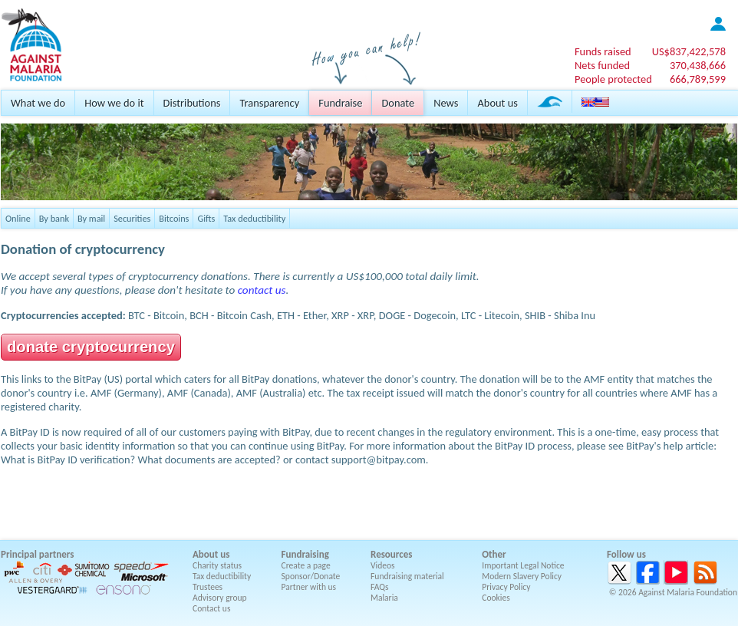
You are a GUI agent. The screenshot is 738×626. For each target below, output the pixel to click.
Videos (383, 565)
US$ (689, 51)
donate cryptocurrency (91, 346)
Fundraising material (407, 576)
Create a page (306, 565)
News (445, 103)
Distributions (192, 103)
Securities (132, 218)
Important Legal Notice (523, 565)
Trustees (207, 587)
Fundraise (340, 103)
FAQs (380, 587)
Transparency (269, 103)
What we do (38, 103)
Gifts (206, 218)
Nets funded (602, 65)
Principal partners (37, 554)
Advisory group (220, 597)
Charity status (217, 565)
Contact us (211, 608)
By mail (91, 218)
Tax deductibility (254, 218)
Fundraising (305, 554)
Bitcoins (174, 218)
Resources (391, 554)
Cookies (496, 597)
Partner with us (309, 587)
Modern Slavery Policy (522, 576)
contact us (262, 290)
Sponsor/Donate (311, 576)
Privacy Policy (506, 587)
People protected (613, 79)
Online (18, 218)
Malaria (384, 597)
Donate (397, 103)
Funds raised (603, 51)
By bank (54, 218)
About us (497, 103)
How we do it (113, 103)
